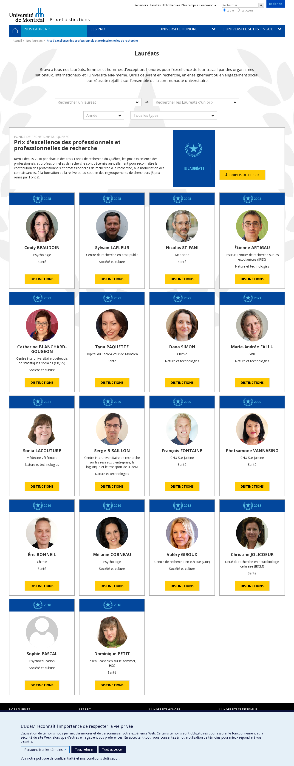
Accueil (17, 41)
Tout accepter (112, 749)
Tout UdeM (245, 10)
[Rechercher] (261, 5)
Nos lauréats (34, 41)
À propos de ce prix (242, 175)
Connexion (207, 5)
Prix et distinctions (70, 19)
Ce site (228, 10)
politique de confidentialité (55, 758)
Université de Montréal (26, 15)
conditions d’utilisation (103, 758)
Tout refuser (84, 749)
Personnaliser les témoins (45, 749)
